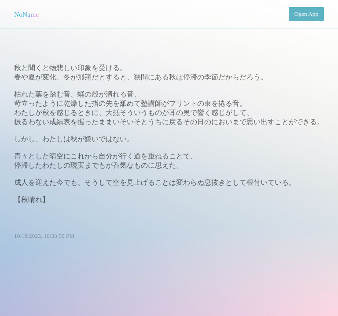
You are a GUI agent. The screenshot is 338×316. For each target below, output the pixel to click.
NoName (26, 14)
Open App (306, 14)
